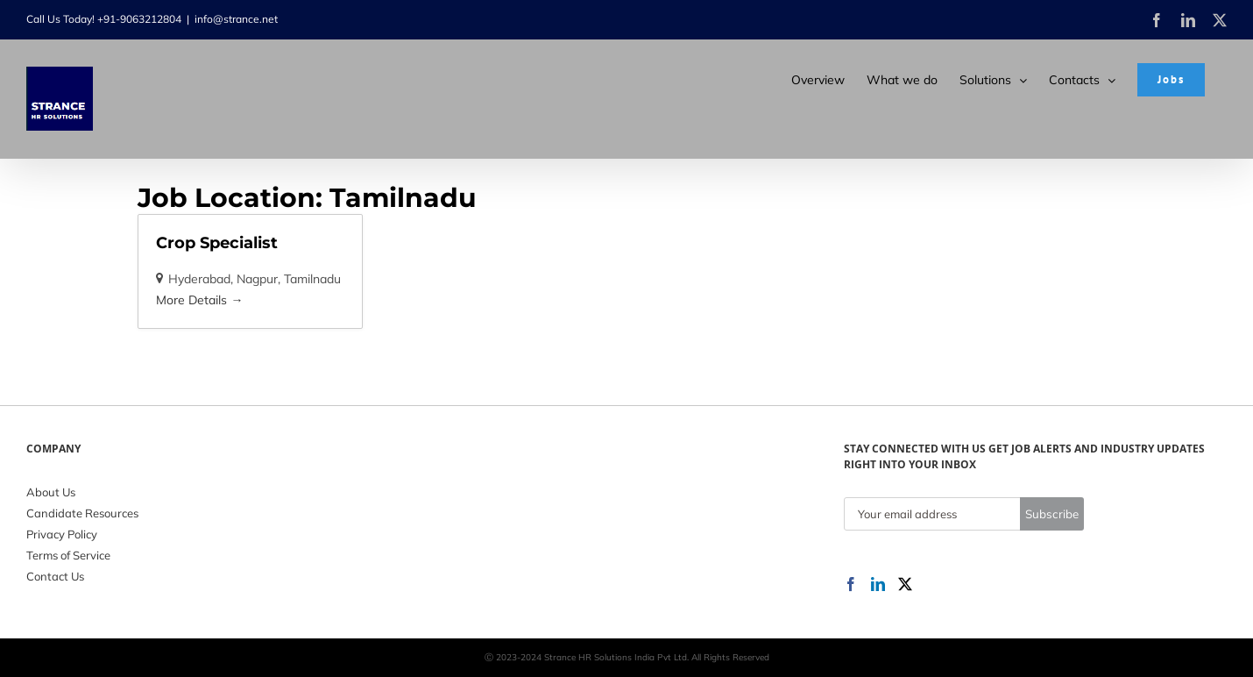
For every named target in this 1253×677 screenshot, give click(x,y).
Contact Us (55, 576)
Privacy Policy (61, 534)
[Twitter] (905, 584)
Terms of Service (68, 555)
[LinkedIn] (878, 584)
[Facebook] (851, 584)
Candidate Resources (82, 513)
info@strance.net (236, 18)
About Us (50, 492)
